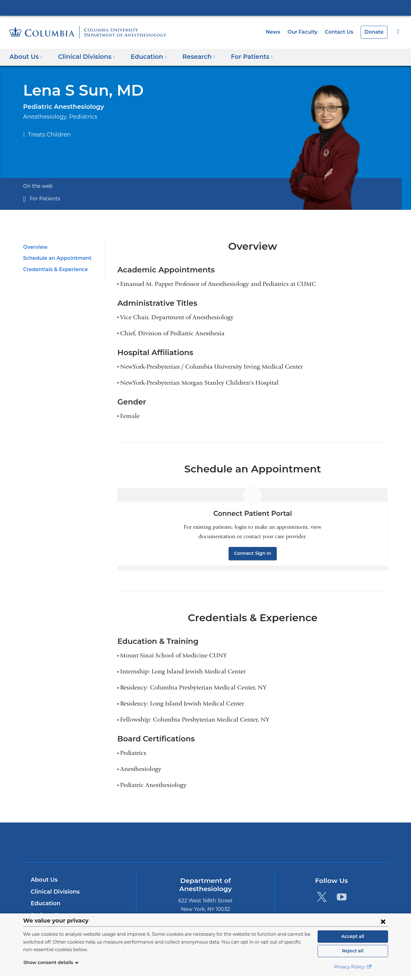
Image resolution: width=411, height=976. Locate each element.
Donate (374, 32)
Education (44, 903)
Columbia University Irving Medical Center (205, 7)
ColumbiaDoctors (296, 842)
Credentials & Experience (53, 269)
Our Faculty (307, 32)
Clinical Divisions (54, 892)
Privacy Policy (352, 966)
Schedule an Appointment (54, 258)
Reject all (353, 950)
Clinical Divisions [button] (84, 56)
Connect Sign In (253, 553)
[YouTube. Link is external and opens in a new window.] (341, 896)
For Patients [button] (243, 56)
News (279, 32)
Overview (34, 247)
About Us (43, 880)
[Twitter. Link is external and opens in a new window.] (322, 896)
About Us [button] (25, 56)
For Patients (43, 198)
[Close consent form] (383, 921)
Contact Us (342, 32)
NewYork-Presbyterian (205, 846)
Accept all (353, 936)
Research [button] (192, 56)
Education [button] (144, 56)
